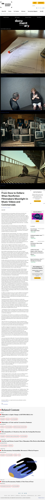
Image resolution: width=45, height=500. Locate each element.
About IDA (4, 11)
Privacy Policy (41, 497)
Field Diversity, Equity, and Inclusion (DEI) (12, 436)
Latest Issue (28, 17)
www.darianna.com (4, 401)
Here (37, 221)
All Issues (17, 17)
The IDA (5, 495)
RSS (35, 495)
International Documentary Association (6, 5)
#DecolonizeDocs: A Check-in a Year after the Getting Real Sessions (21, 431)
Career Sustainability (4, 404)
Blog (9, 495)
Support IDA (41, 2)
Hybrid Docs (10, 445)
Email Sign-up (23, 495)
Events (9, 11)
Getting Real (2, 436)
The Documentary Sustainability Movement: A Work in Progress (20, 450)
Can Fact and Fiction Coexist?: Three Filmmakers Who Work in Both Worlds (23, 441)
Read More (33, 231)
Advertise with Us (30, 495)
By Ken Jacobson (3, 452)
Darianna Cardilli (6, 207)
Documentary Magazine (32, 11)
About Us (12, 495)
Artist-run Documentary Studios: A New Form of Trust (17, 481)
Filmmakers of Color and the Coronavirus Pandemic (17, 422)
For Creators (16, 11)
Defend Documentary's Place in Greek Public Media (36, 243)
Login (35, 2)
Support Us (18, 495)
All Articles (6, 17)
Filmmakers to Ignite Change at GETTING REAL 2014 (17, 414)
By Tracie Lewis (3, 433)
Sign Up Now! (37, 201)
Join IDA (41, 11)
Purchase (39, 17)
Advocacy (23, 11)
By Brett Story (2, 483)
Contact (39, 495)
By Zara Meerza (3, 424)
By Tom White (2, 416)
